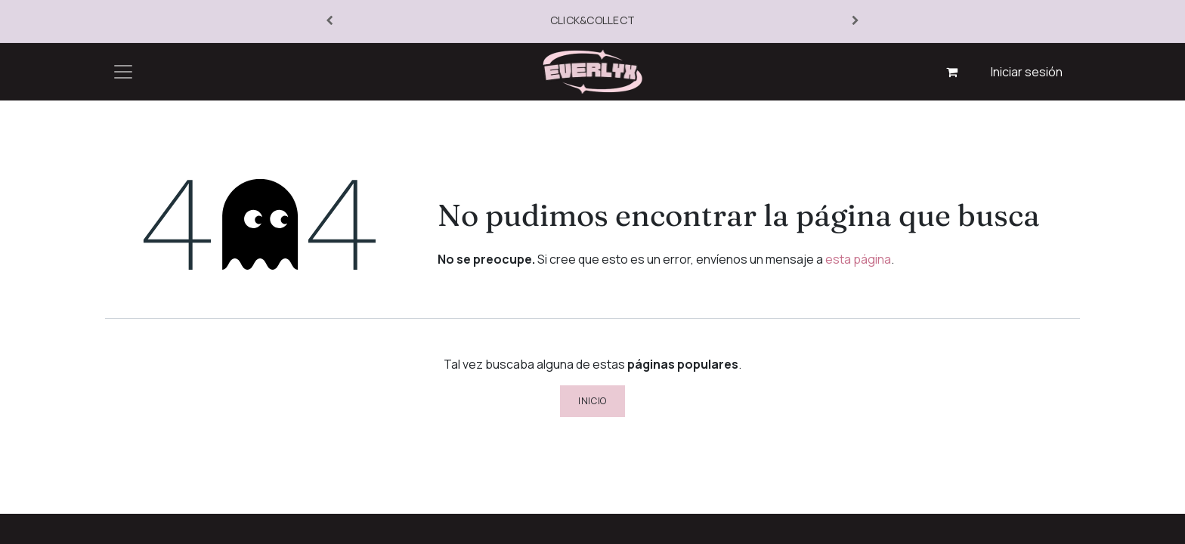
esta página (858, 259)
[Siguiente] (855, 21)
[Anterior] (329, 21)
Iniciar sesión (1027, 71)
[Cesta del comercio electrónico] (952, 72)
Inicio (592, 400)
